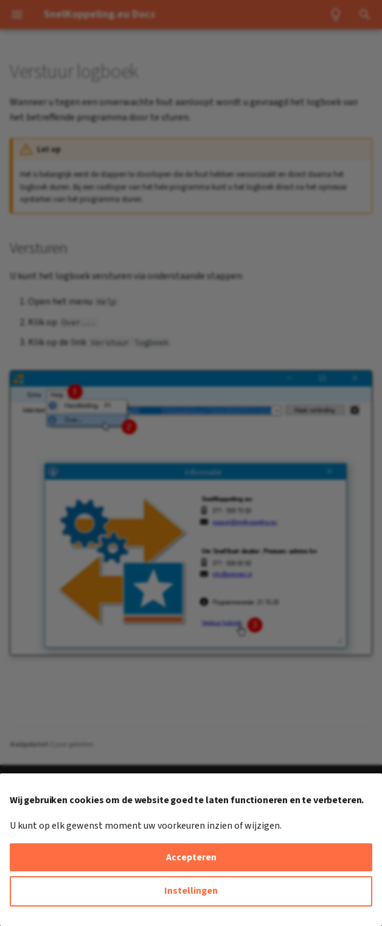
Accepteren (191, 857)
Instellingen (191, 890)
